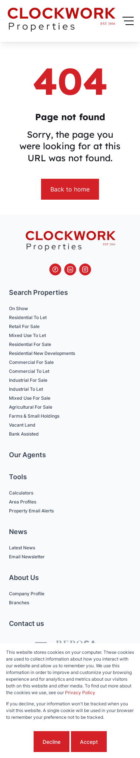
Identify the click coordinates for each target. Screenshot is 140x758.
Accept (89, 742)
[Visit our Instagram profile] (85, 269)
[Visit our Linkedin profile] (70, 269)
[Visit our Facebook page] (55, 269)
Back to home (70, 189)
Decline (51, 742)
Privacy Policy (80, 692)
